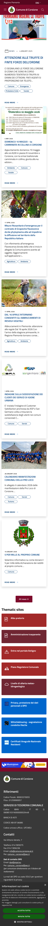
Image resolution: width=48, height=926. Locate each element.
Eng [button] (38, 2)
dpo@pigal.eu (15, 862)
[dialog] (24, 904)
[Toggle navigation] (5, 9)
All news (24, 599)
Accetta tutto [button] (24, 910)
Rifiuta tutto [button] (24, 916)
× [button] (45, 885)
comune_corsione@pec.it (19, 854)
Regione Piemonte (12, 2)
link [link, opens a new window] (10, 905)
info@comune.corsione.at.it (21, 851)
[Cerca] (42, 9)
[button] (24, 922)
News (12, 51)
